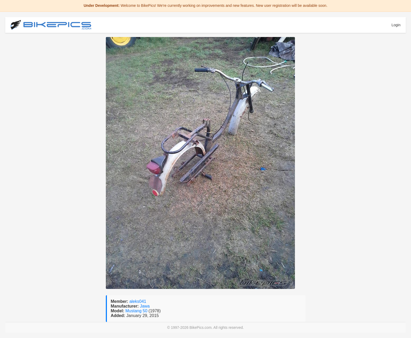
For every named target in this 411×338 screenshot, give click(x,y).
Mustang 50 (137, 311)
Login (396, 25)
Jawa (145, 306)
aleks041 (137, 301)
